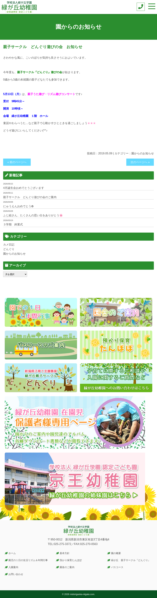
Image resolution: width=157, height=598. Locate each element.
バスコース (117, 567)
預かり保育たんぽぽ (71, 560)
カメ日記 (8, 244)
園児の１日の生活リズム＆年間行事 (28, 560)
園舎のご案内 (67, 567)
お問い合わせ (15, 574)
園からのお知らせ (142, 153)
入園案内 (13, 567)
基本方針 (64, 553)
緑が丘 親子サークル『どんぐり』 (130, 560)
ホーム (12, 553)
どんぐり (8, 249)
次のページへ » (140, 162)
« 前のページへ (16, 162)
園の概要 (116, 553)
